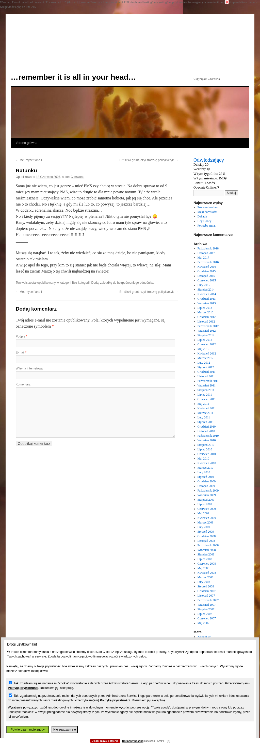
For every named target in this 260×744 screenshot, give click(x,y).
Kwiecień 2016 (207, 266)
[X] (168, 741)
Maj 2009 (203, 513)
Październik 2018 (208, 248)
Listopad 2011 (206, 376)
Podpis (21, 336)
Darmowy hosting (132, 741)
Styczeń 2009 (206, 531)
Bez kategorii (80, 282)
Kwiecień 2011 (207, 408)
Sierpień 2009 (206, 499)
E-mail (21, 352)
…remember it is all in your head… (73, 77)
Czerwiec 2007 (207, 618)
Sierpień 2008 (206, 554)
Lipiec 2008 (205, 559)
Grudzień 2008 (207, 536)
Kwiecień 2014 (207, 294)
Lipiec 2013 (205, 308)
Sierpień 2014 (206, 289)
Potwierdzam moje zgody (28, 729)
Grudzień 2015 (207, 271)
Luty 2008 (204, 582)
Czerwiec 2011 (207, 399)
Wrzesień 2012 (207, 330)
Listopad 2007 (206, 595)
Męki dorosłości (207, 212)
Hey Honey (205, 221)
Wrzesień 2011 (207, 385)
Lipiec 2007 (205, 614)
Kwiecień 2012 (207, 353)
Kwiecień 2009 (207, 518)
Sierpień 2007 (206, 609)
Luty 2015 (204, 285)
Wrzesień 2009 (207, 495)
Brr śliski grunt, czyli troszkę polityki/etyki (149, 160)
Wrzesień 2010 (207, 440)
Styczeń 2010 (206, 477)
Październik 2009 (208, 490)
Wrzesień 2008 (207, 550)
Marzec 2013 (206, 312)
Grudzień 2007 (207, 591)
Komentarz (23, 384)
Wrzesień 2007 (207, 604)
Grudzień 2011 (207, 372)
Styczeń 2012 (206, 367)
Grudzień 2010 (207, 426)
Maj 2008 (203, 568)
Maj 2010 (203, 458)
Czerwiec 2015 (207, 280)
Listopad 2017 (206, 253)
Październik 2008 (208, 545)
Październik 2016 (208, 262)
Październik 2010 (208, 435)
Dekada (202, 216)
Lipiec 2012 (205, 340)
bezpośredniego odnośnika (135, 282)
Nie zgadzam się (64, 729)
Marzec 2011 (206, 413)
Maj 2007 (203, 623)
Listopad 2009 (206, 486)
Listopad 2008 (206, 541)
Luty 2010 (204, 472)
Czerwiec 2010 (207, 454)
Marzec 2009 (206, 522)
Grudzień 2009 (207, 481)
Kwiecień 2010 (207, 463)
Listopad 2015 (206, 276)
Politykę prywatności (23, 688)
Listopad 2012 (206, 321)
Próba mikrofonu (208, 207)
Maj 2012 (203, 349)
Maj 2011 (203, 403)
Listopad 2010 (206, 431)
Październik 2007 (208, 600)
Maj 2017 (203, 257)
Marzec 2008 (206, 577)
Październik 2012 (208, 326)
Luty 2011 (204, 417)
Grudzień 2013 (207, 298)
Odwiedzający (208, 160)
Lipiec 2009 (205, 504)
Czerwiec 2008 (207, 563)
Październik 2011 (208, 381)
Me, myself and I (29, 160)
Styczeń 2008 (206, 586)
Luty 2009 (204, 527)
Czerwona (77, 177)
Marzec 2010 (206, 467)
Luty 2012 (204, 362)
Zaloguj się (204, 636)
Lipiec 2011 (205, 394)
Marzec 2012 (206, 358)
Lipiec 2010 (205, 449)
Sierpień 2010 (206, 445)
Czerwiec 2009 (207, 509)
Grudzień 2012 (207, 317)
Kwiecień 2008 (207, 572)
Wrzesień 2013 (207, 303)
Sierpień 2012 (206, 335)
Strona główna (26, 143)
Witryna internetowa (29, 368)
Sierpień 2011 (206, 390)
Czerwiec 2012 (207, 344)
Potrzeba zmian (207, 225)
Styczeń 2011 (206, 422)
